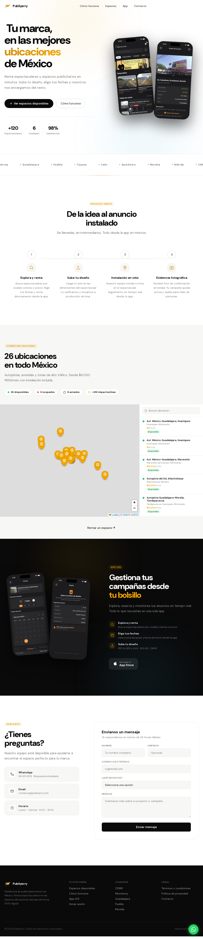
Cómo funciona (89, 6)
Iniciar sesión (77, 907)
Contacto (140, 6)
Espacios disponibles (82, 891)
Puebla (119, 907)
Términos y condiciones (176, 891)
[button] (105, 478)
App (125, 6)
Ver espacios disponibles (28, 103)
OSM (125, 518)
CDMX (119, 891)
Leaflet (113, 518)
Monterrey (121, 896)
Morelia (119, 912)
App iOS (74, 901)
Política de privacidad (174, 896)
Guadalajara (122, 901)
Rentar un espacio (101, 531)
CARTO (134, 518)
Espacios (110, 6)
